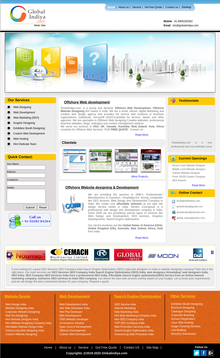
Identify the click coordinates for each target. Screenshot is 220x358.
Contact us (171, 7)
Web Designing (22, 107)
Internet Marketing (125, 308)
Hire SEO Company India (129, 319)
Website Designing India (19, 308)
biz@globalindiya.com (186, 25)
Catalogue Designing (183, 311)
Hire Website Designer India (21, 319)
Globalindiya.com (115, 353)
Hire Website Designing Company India (28, 323)
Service (136, 7)
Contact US (132, 347)
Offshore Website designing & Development (102, 187)
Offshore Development (73, 330)
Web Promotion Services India (132, 326)
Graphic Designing (24, 123)
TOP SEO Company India (130, 323)
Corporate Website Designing (22, 311)
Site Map (152, 347)
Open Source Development (75, 326)
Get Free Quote (106, 347)
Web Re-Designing (16, 315)
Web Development (24, 112)
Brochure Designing (182, 307)
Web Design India (15, 304)
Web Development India (74, 304)
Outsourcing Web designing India (24, 330)
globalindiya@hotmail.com (191, 212)
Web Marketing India (127, 311)
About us (123, 7)
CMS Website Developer (74, 319)
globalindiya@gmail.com (190, 206)
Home (111, 7)
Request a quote (99, 281)
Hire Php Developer (71, 311)
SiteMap (186, 7)
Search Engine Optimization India (134, 330)
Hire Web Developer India (75, 308)
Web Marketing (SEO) (26, 117)
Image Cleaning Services (185, 326)
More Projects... (141, 176)
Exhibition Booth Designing (29, 128)
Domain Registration (183, 318)
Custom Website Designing (21, 334)
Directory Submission (183, 333)
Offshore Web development (87, 102)
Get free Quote (153, 7)
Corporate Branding (182, 315)
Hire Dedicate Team (24, 144)
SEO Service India (125, 304)
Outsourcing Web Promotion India (134, 334)
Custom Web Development (29, 133)
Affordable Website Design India (24, 326)
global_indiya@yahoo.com (191, 218)
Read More (141, 134)
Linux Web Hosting (182, 322)
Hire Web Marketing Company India (135, 315)
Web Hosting (20, 138)
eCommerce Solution (72, 323)
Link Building (178, 330)
